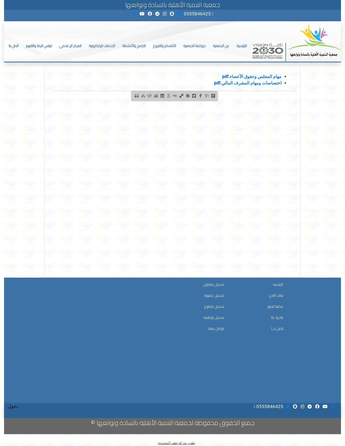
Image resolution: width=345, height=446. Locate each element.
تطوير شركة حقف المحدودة (176, 443)
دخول (13, 406)
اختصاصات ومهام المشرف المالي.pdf (247, 83)
